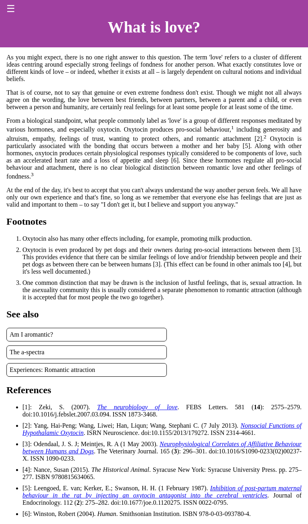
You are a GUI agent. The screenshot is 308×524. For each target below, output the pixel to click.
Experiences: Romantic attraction (52, 369)
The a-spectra (27, 352)
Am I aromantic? (31, 334)
